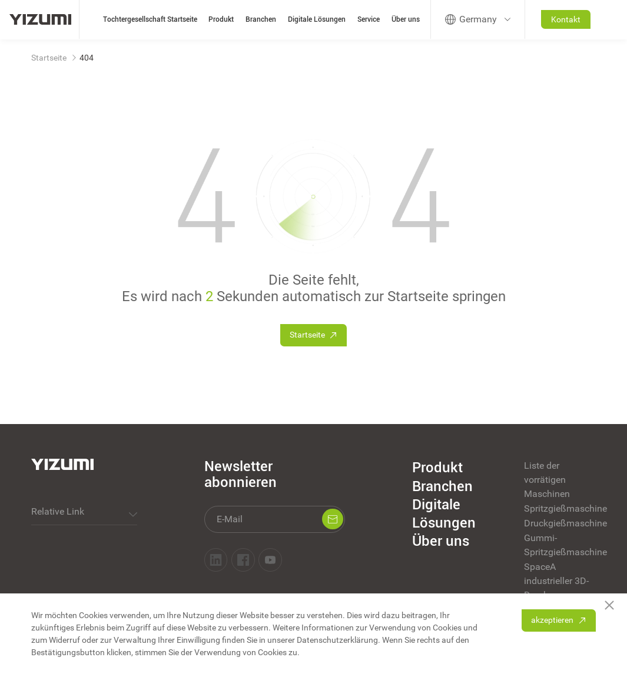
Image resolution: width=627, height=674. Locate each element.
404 (86, 57)
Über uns (406, 19)
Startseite (49, 57)
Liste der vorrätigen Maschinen (547, 479)
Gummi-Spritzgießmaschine (559, 545)
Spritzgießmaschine (559, 508)
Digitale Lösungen (317, 19)
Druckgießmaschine (559, 523)
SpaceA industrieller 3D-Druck (556, 580)
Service (368, 19)
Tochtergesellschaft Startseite (150, 19)
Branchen (261, 19)
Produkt (221, 19)
